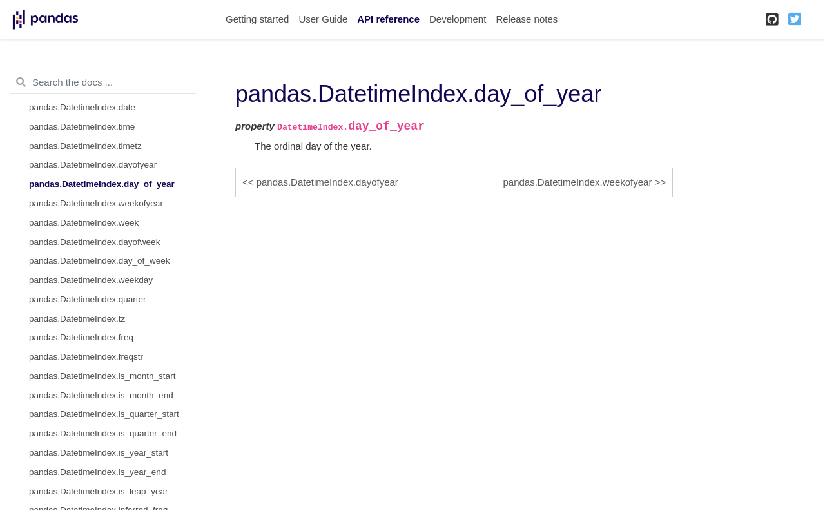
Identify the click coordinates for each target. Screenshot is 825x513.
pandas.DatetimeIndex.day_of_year (102, 184)
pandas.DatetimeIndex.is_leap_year (98, 491)
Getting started (257, 19)
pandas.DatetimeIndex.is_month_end (101, 395)
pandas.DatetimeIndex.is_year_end (97, 472)
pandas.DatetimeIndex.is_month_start (102, 376)
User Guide (322, 19)
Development (457, 19)
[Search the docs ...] (103, 82)
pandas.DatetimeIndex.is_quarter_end (103, 433)
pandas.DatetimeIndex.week (84, 222)
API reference (388, 19)
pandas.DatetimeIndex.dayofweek (94, 242)
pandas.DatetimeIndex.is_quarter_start (104, 414)
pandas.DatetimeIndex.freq (81, 337)
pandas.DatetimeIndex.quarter (87, 299)
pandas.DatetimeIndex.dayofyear (93, 164)
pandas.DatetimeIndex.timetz (85, 146)
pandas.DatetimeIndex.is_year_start (98, 453)
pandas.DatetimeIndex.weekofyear (96, 203)
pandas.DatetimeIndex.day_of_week (99, 261)
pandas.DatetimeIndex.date (82, 107)
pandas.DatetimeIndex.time (82, 126)
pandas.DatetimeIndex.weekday (91, 280)
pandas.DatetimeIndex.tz (77, 319)
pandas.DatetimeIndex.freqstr (86, 357)
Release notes (527, 19)
